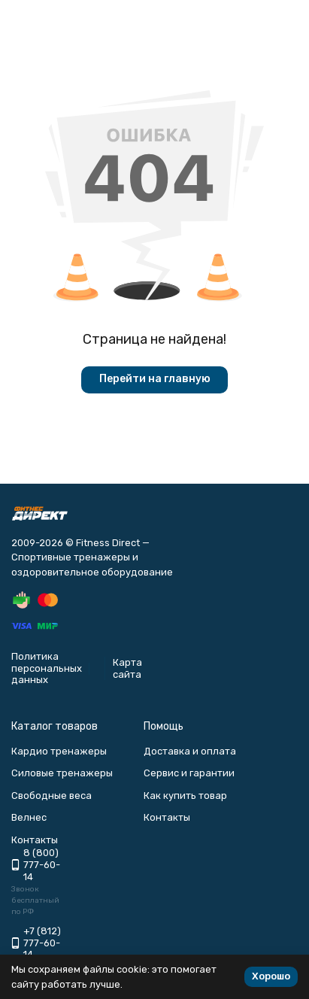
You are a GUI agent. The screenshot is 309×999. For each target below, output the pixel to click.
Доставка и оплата (190, 751)
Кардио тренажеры (59, 751)
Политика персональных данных (46, 668)
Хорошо (271, 976)
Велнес (29, 817)
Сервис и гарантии (189, 773)
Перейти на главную (155, 378)
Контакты (167, 817)
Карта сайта (127, 668)
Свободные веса (51, 795)
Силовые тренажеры (62, 773)
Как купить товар (185, 795)
